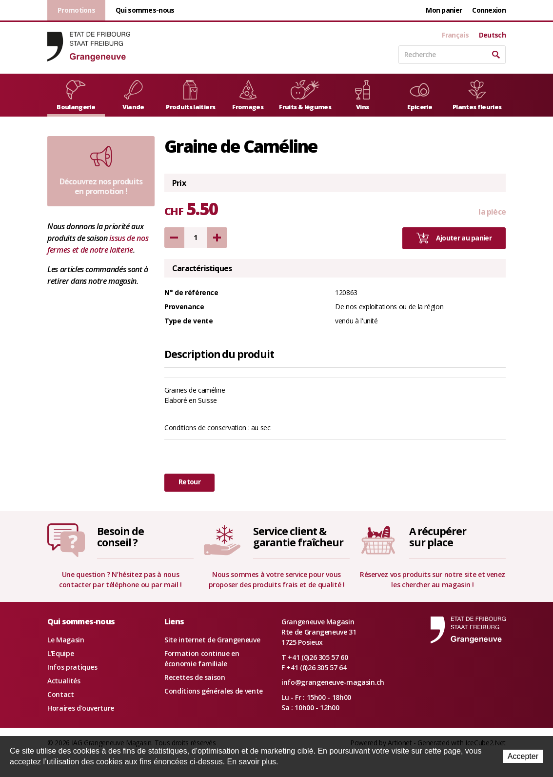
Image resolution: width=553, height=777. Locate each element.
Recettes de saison (194, 677)
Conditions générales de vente (213, 691)
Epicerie (419, 95)
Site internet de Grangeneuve (212, 639)
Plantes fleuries (477, 95)
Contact (60, 694)
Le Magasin (65, 639)
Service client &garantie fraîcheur (298, 536)
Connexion (489, 10)
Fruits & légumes (305, 95)
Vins (362, 95)
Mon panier (444, 10)
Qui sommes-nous (145, 10)
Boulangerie (76, 95)
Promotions (76, 10)
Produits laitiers (190, 95)
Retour (189, 481)
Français (455, 35)
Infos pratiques (72, 667)
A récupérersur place (437, 536)
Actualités (63, 680)
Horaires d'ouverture (80, 708)
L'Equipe (60, 653)
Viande (133, 95)
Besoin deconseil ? (120, 536)
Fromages (247, 95)
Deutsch (492, 35)
